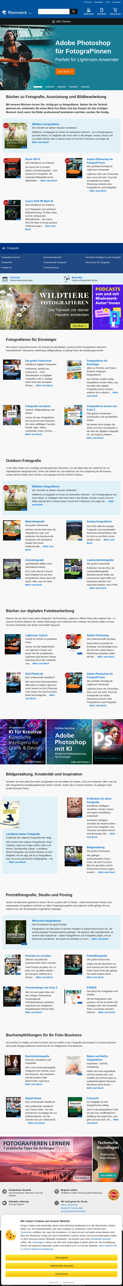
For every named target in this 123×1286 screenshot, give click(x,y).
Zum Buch (63, 71)
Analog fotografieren (99, 521)
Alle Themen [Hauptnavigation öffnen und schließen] (63, 21)
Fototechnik (6, 262)
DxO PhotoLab (34, 673)
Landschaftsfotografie (100, 560)
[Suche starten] (74, 11)
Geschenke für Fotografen (98, 262)
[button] (37, 86)
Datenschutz (68, 1282)
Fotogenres (6, 267)
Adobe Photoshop (98, 635)
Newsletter (98, 2)
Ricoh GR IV (32, 159)
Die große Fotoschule (38, 360)
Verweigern (38, 1242)
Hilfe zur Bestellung (69, 1205)
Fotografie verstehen (38, 406)
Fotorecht (93, 1098)
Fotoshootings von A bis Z (41, 987)
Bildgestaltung (96, 847)
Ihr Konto (88, 2)
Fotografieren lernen (10, 257)
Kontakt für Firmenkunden (72, 1208)
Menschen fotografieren (46, 920)
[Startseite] (17, 12)
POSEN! (92, 987)
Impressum (54, 1282)
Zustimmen (26, 1232)
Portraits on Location (38, 955)
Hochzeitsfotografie (37, 1056)
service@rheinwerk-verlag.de (73, 1211)
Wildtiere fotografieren (45, 124)
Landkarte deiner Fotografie (23, 834)
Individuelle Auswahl (61, 1265)
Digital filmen (33, 1098)
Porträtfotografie (97, 955)
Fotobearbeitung (51, 267)
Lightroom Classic (36, 635)
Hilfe (108, 2)
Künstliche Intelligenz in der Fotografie (103, 257)
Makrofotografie (35, 521)
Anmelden (116, 2)
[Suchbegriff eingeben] (54, 11)
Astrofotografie (34, 560)
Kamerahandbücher (52, 257)
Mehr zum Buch (40, 142)
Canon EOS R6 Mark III (39, 201)
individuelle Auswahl (100, 1239)
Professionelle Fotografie (54, 262)
